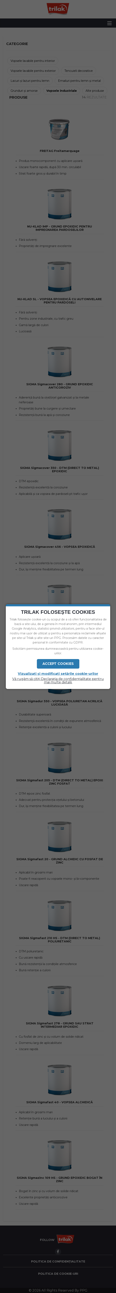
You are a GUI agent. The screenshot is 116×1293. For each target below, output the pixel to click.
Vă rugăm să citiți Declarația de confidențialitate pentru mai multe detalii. (58, 680)
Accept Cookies (58, 664)
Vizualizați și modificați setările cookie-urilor (58, 674)
